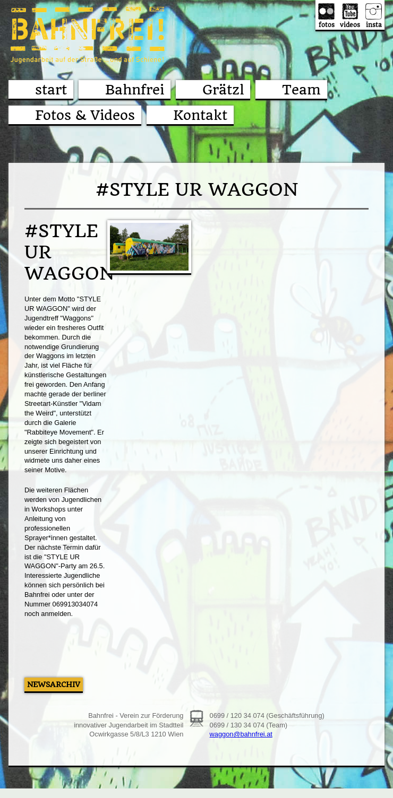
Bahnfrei (134, 90)
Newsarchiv (53, 684)
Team (301, 90)
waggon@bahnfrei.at (241, 734)
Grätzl (223, 90)
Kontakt (200, 115)
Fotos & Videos (85, 115)
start (51, 90)
